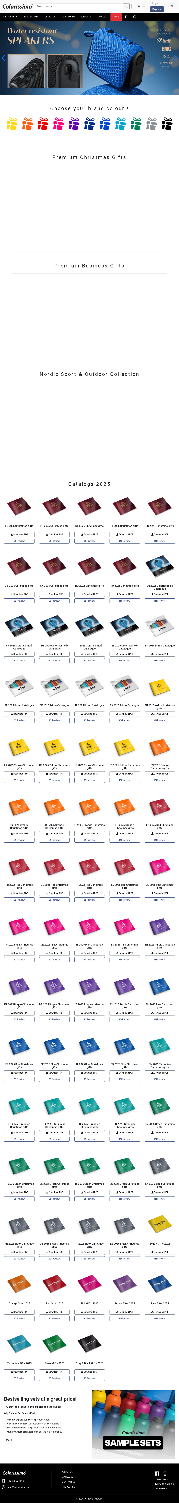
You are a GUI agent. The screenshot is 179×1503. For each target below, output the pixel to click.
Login (155, 3)
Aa (139, 6)
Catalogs (50, 16)
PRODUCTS (10, 16)
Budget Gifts (31, 16)
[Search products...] (79, 6)
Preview (19, 541)
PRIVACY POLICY (162, 1479)
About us (86, 16)
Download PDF (19, 534)
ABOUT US (67, 1471)
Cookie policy (162, 1488)
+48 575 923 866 (13, 1481)
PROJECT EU (68, 1487)
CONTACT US (68, 1482)
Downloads (68, 16)
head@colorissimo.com (16, 1487)
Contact (102, 16)
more (9, 1439)
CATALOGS (67, 1477)
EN (171, 6)
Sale (116, 16)
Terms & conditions (164, 1484)
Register (157, 9)
